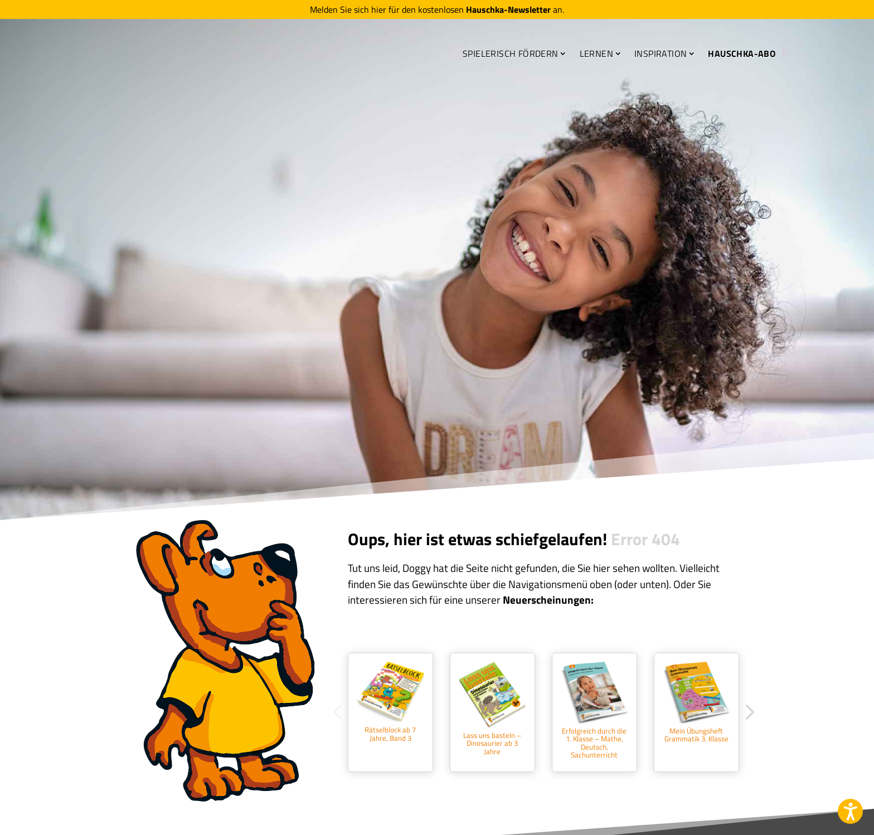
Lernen (596, 55)
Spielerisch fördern (511, 55)
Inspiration (660, 55)
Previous (339, 712)
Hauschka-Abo (741, 55)
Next (746, 712)
